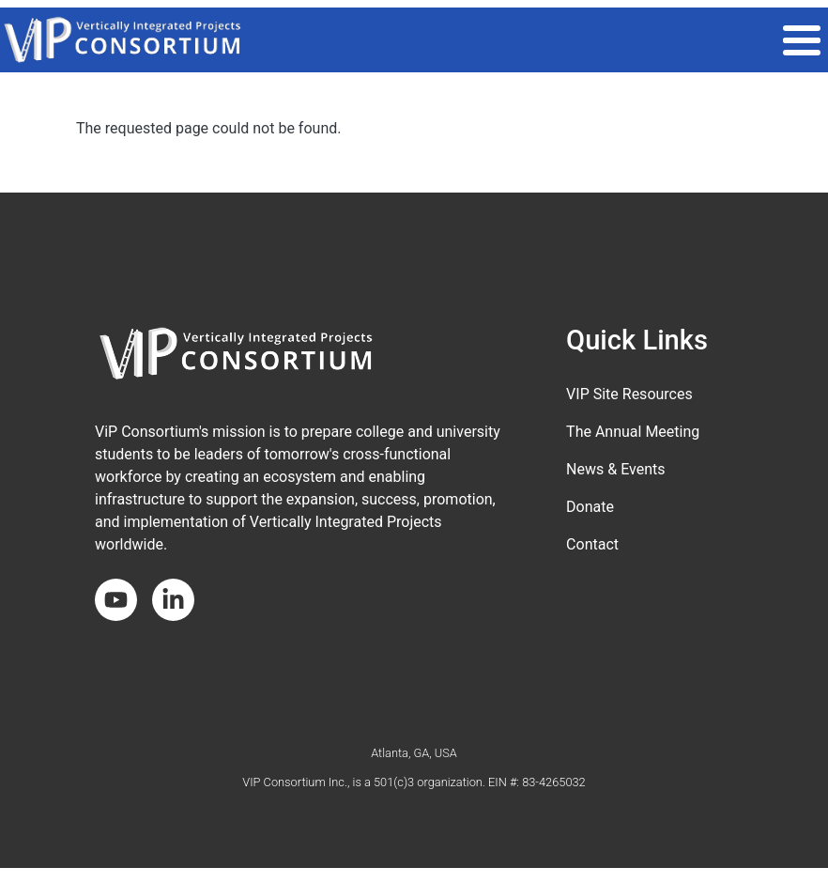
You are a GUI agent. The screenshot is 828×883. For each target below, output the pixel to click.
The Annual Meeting (632, 432)
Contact (592, 544)
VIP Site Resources (629, 394)
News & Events (615, 469)
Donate (590, 507)
